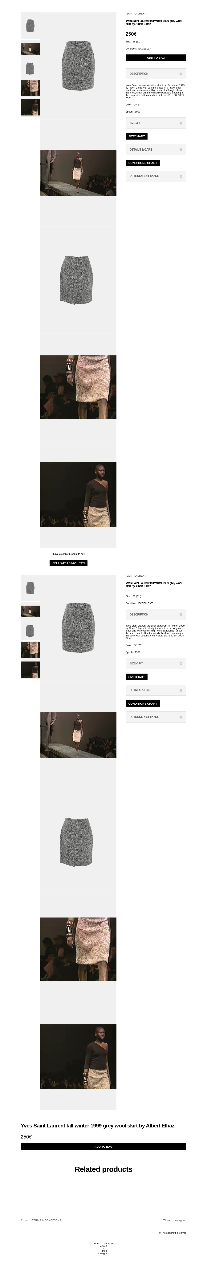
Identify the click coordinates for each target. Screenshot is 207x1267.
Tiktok (166, 1220)
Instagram (180, 1220)
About (24, 1220)
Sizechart (136, 136)
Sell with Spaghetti (68, 563)
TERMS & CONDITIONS (46, 1220)
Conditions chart (142, 162)
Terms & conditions (103, 1243)
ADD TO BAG (156, 57)
